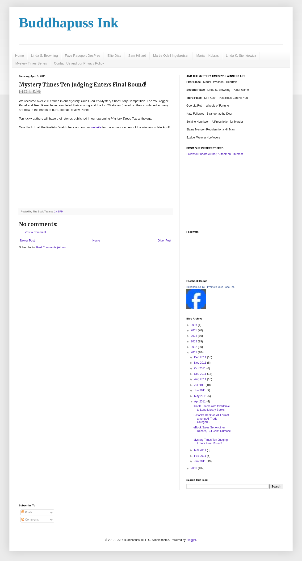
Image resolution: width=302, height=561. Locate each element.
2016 (194, 325)
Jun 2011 (200, 390)
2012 (194, 347)
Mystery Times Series (31, 63)
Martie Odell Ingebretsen (171, 55)
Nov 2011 (200, 362)
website (96, 127)
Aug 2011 (200, 379)
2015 (194, 330)
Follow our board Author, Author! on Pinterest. (214, 154)
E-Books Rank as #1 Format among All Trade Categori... (211, 419)
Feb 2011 (200, 455)
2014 (194, 335)
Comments (30, 519)
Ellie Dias (114, 55)
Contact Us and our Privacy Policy (79, 63)
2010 (194, 468)
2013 (194, 341)
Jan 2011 (200, 461)
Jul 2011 (200, 385)
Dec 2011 (200, 357)
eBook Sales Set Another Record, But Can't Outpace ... (212, 431)
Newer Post (27, 240)
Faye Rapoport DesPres (82, 55)
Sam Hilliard (137, 55)
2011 (194, 352)
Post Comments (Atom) (51, 247)
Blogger (191, 540)
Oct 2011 (200, 368)
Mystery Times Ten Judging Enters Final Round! (210, 441)
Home (19, 55)
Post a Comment (35, 232)
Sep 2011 (200, 373)
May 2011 (200, 396)
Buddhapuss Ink (68, 22)
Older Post (164, 240)
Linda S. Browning (44, 55)
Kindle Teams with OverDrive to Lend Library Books (211, 408)
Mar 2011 (200, 450)
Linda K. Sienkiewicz (241, 55)
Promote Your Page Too (221, 286)
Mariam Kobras (207, 55)
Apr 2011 (200, 401)
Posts (26, 512)
